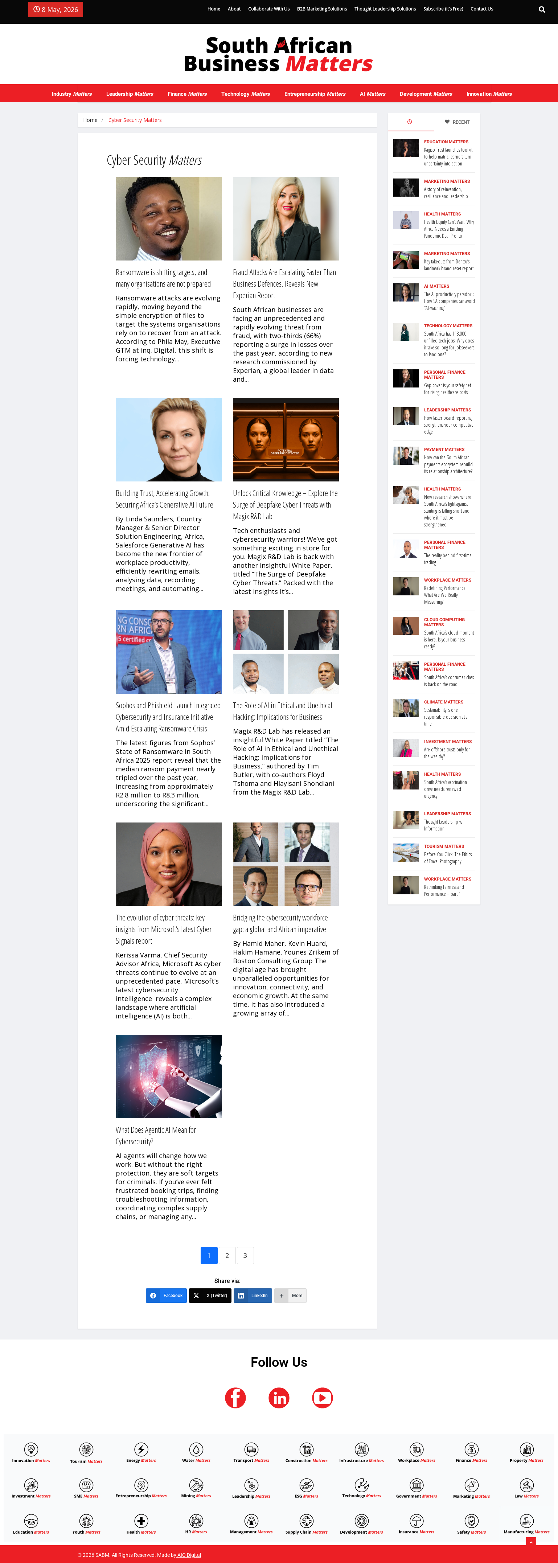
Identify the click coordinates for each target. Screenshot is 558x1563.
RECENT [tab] (457, 122)
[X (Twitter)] (210, 1295)
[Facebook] (166, 1295)
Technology (245, 94)
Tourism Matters (444, 846)
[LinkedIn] (253, 1295)
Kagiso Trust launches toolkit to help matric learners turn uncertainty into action (448, 156)
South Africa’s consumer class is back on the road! (449, 681)
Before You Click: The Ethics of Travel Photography (448, 858)
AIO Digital (189, 1555)
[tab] (411, 122)
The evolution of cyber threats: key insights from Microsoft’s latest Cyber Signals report (164, 929)
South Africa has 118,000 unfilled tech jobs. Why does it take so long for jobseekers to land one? (449, 344)
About (234, 9)
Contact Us (482, 9)
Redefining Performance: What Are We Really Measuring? (445, 594)
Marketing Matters (447, 181)
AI (372, 94)
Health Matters (442, 214)
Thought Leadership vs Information (443, 825)
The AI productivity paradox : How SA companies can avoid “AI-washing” (449, 301)
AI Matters (436, 286)
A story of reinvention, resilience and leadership (446, 193)
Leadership (129, 94)
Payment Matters (444, 449)
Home (214, 9)
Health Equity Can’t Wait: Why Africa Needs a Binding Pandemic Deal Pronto (449, 228)
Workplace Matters (447, 580)
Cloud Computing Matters (444, 622)
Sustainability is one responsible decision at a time (446, 716)
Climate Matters (443, 702)
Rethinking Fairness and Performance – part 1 (444, 890)
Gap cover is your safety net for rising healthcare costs (447, 388)
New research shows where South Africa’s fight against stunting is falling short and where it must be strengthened (447, 510)
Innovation (489, 94)
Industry (72, 94)
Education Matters (446, 142)
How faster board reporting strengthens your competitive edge (448, 424)
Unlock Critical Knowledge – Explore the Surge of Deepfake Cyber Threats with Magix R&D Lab (285, 504)
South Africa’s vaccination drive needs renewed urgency (445, 789)
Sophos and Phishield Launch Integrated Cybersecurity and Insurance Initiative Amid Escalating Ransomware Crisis (168, 717)
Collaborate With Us (269, 9)
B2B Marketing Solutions (322, 9)
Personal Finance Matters (444, 375)
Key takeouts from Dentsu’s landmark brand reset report (448, 265)
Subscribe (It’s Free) (443, 9)
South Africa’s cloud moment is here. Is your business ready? (449, 639)
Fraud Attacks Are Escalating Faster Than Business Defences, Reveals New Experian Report (284, 283)
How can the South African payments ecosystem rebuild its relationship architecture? (448, 464)
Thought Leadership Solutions (385, 9)
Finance (187, 94)
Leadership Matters (447, 410)
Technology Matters (448, 326)
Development (426, 94)
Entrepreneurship (314, 94)
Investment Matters (448, 741)
